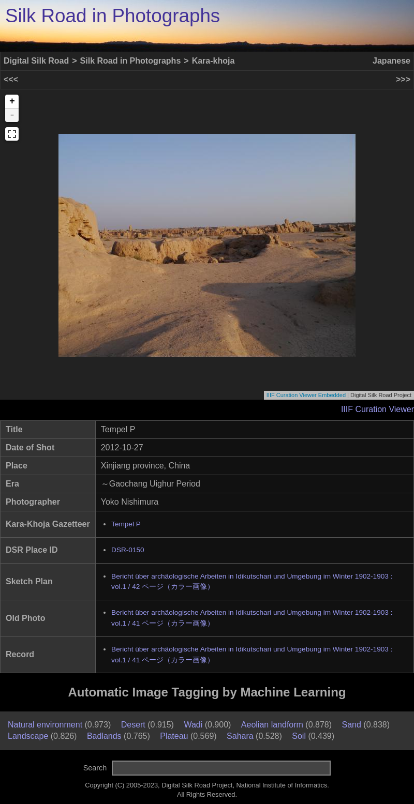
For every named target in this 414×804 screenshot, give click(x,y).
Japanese (391, 60)
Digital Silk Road (36, 60)
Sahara (240, 736)
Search (95, 768)
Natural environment (45, 724)
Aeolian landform (272, 724)
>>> (403, 79)
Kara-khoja (213, 60)
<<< (11, 79)
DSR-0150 (127, 550)
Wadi (193, 724)
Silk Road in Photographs (112, 15)
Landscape (28, 736)
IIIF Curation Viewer (377, 409)
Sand (351, 724)
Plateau (174, 736)
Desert (133, 724)
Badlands (104, 736)
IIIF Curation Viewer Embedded (306, 395)
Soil (299, 736)
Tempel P (126, 524)
